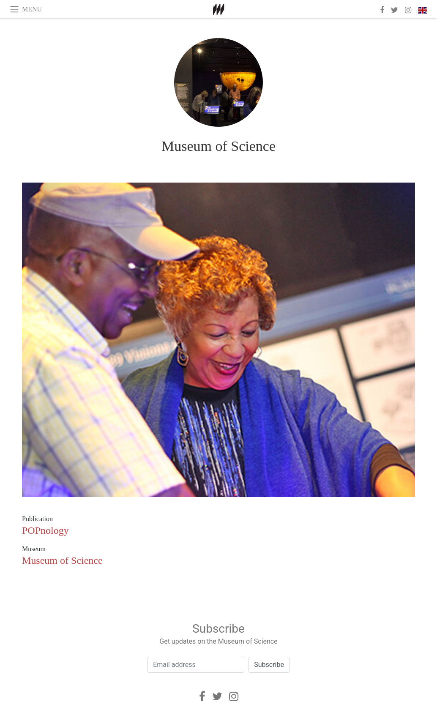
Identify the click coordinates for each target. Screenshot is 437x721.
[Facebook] (202, 696)
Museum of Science (218, 146)
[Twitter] (217, 696)
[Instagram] (234, 696)
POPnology (45, 530)
